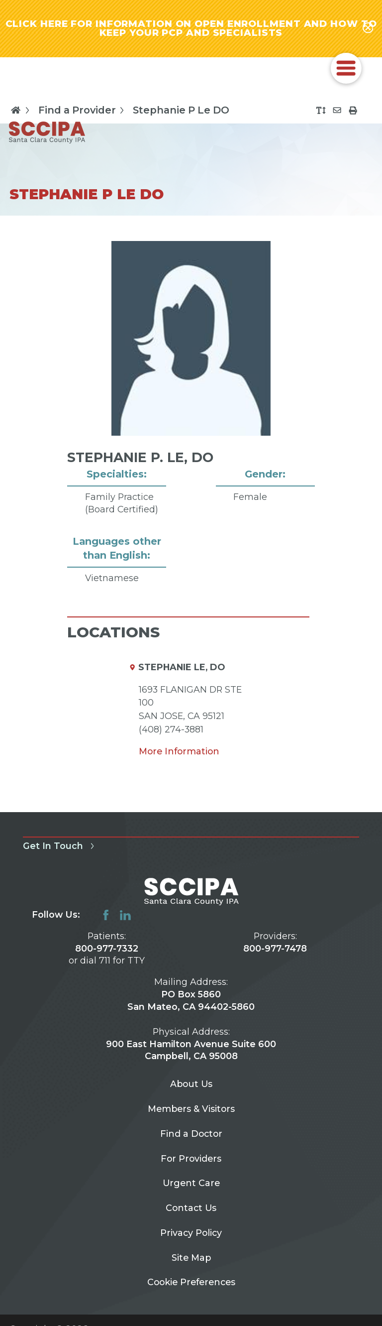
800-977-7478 (275, 948)
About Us (191, 1084)
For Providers (191, 1158)
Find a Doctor (191, 1133)
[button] (346, 68)
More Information (179, 751)
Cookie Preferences (191, 1282)
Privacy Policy (191, 1232)
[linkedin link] (125, 915)
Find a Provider (83, 110)
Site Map (191, 1257)
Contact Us (191, 1208)
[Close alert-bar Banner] (368, 28)
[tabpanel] (191, 426)
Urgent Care (191, 1183)
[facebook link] (105, 915)
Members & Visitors (191, 1108)
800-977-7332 (106, 948)
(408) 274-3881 (171, 729)
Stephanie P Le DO (181, 111)
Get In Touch (60, 846)
